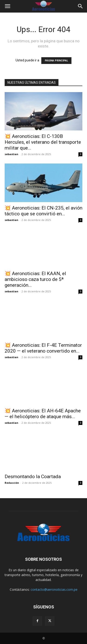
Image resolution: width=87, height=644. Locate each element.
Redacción (12, 482)
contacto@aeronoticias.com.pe (54, 589)
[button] (7, 6)
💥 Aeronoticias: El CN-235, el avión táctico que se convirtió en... (43, 211)
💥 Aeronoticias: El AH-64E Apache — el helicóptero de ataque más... (43, 413)
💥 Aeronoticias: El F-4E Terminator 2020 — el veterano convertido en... (43, 348)
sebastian (11, 154)
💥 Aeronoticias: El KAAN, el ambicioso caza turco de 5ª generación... (35, 279)
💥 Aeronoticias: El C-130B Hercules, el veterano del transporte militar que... (43, 142)
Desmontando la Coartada (33, 476)
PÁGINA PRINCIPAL (56, 60)
